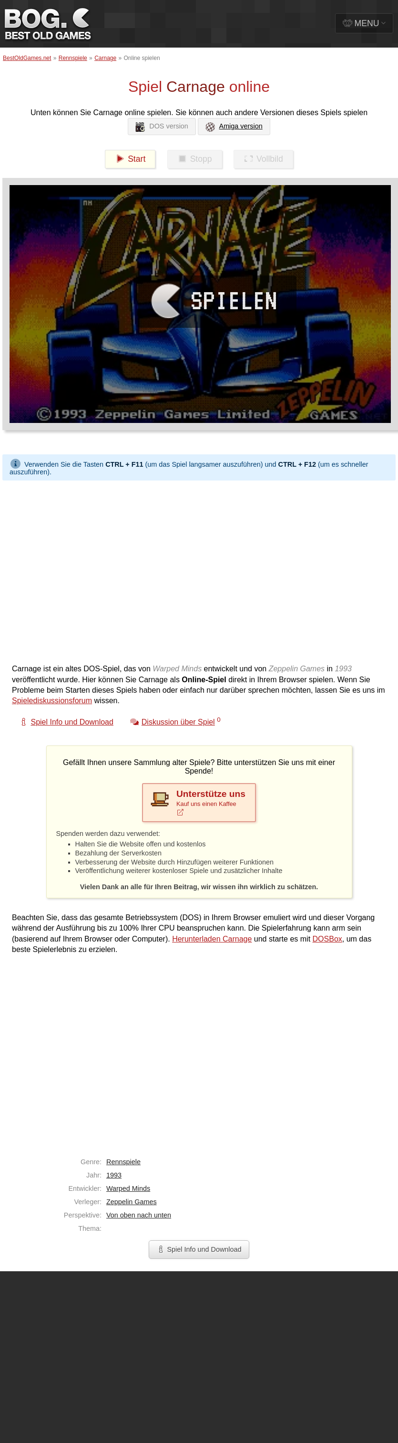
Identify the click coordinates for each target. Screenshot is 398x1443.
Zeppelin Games (131, 1202)
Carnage (105, 58)
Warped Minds (128, 1188)
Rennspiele (73, 58)
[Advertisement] (89, 570)
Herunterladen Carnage (212, 939)
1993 (114, 1175)
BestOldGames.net (27, 58)
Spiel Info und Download (198, 1249)
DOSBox (327, 939)
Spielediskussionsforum (52, 701)
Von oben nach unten (138, 1215)
